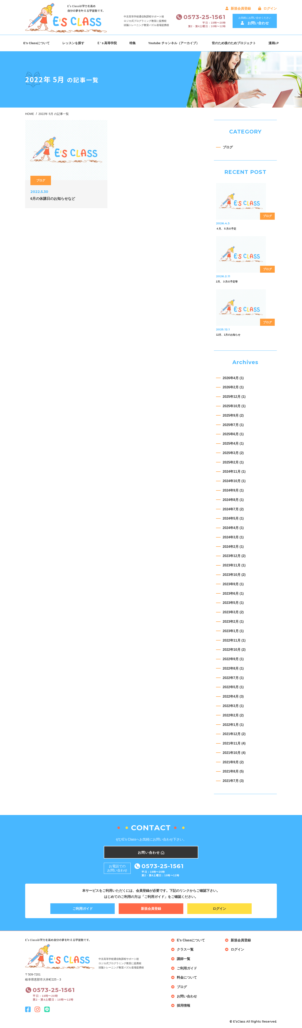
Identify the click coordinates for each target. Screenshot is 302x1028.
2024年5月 (233, 518)
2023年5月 (233, 603)
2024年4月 (233, 528)
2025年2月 (233, 462)
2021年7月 (233, 781)
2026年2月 (233, 387)
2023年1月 (233, 631)
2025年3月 (233, 453)
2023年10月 (234, 574)
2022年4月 (233, 696)
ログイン (267, 8)
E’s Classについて (36, 43)
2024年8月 (233, 500)
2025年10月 (234, 406)
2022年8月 (233, 668)
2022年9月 (233, 659)
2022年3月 (233, 706)
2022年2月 (233, 715)
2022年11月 (234, 640)
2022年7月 (233, 678)
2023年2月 (233, 621)
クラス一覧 (185, 949)
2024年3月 (233, 537)
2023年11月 (234, 565)
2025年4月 (233, 443)
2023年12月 (234, 556)
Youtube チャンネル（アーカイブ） (173, 43)
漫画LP (273, 43)
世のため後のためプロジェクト (234, 43)
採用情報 (183, 1006)
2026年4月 (233, 378)
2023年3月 (233, 612)
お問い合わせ (187, 996)
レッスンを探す (73, 43)
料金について (187, 977)
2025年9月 (233, 415)
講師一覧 (183, 959)
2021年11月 (234, 743)
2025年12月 (234, 396)
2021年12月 (234, 734)
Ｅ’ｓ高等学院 (107, 43)
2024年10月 (234, 481)
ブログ (228, 147)
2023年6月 (233, 593)
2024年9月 (233, 490)
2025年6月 (233, 434)
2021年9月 (233, 762)
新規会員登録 (238, 8)
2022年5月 (233, 687)
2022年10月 (234, 649)
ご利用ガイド (83, 908)
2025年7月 (233, 425)
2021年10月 (234, 753)
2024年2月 (233, 546)
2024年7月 (233, 509)
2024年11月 (234, 472)
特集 (132, 43)
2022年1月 (233, 724)
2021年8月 (233, 771)
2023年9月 (233, 584)
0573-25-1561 (205, 17)
